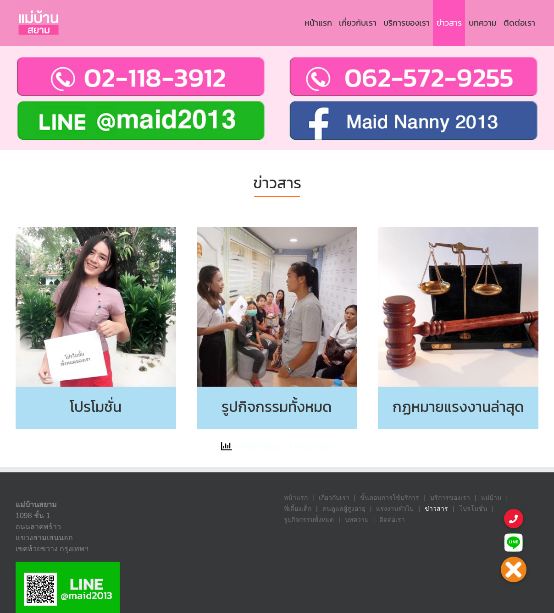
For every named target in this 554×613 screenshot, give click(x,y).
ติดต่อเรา (392, 519)
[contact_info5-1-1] (413, 105)
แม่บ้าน (491, 497)
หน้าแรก (296, 497)
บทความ (357, 519)
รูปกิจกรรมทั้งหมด (277, 407)
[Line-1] (141, 105)
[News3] (458, 232)
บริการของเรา (450, 497)
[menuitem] (318, 23)
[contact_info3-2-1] (413, 61)
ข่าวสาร (436, 508)
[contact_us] (141, 61)
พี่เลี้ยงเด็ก (297, 508)
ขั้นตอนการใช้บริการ (389, 497)
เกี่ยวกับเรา (334, 497)
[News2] (96, 232)
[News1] (277, 232)
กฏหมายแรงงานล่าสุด (458, 407)
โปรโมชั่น (96, 407)
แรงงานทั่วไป (395, 508)
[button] (513, 569)
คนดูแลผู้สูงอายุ (344, 508)
